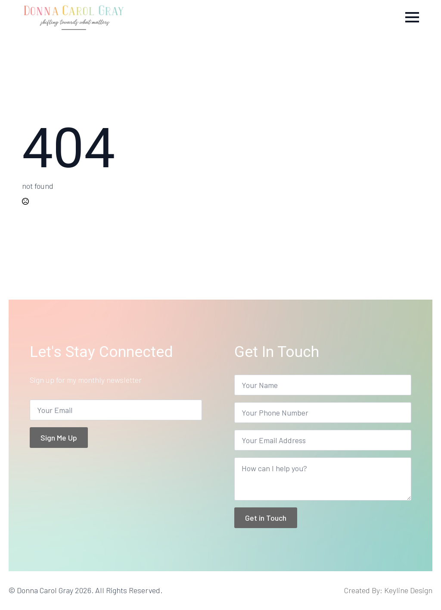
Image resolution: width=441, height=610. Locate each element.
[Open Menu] (412, 17)
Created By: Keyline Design (388, 590)
